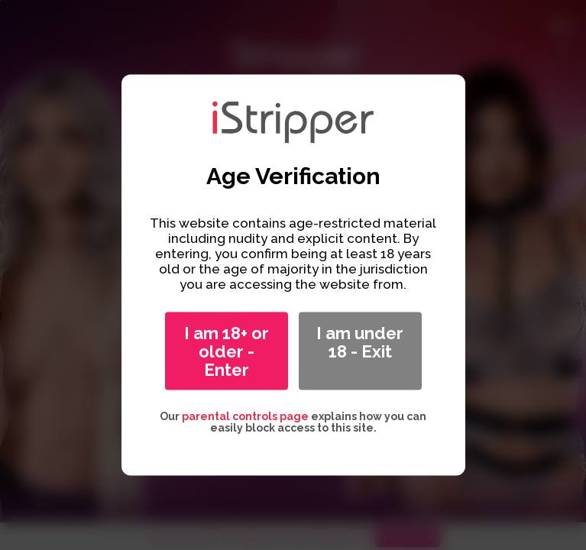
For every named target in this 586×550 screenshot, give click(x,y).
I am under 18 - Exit (359, 342)
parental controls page (245, 416)
